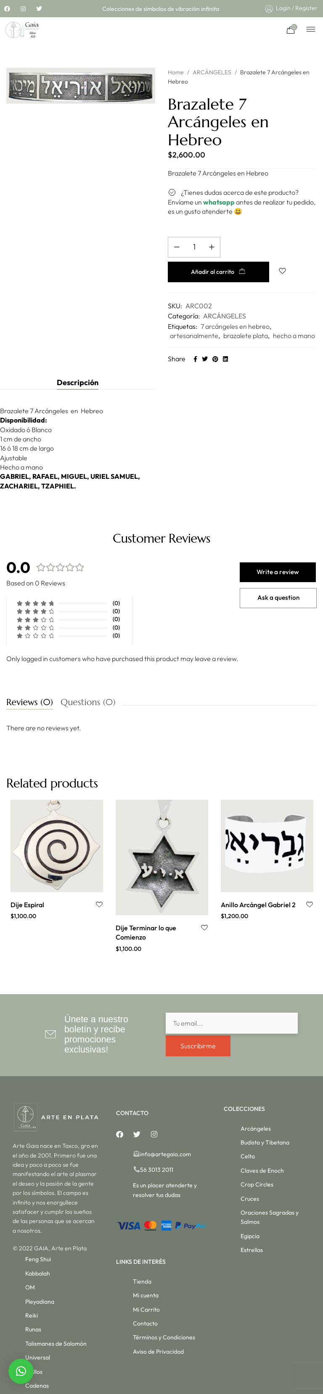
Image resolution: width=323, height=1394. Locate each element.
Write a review (278, 552)
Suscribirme (198, 1024)
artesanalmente (194, 315)
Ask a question (278, 579)
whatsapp (219, 202)
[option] (56, 839)
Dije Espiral (27, 884)
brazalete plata (245, 315)
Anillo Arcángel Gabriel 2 (258, 884)
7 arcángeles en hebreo (235, 306)
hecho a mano (294, 315)
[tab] (77, 362)
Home (176, 72)
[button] (21, 1371)
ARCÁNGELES (212, 72)
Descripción (77, 362)
